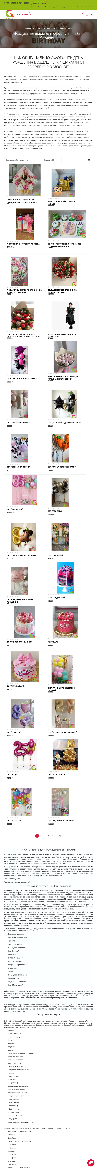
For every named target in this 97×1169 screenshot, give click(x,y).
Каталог (24, 14)
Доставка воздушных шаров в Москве (68, 7)
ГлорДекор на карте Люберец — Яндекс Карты (48, 1090)
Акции (40, 7)
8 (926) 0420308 (23, 3)
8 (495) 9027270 (10, 3)
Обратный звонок (39, 3)
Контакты (89, 7)
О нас (33, 7)
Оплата (48, 7)
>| (60, 614)
